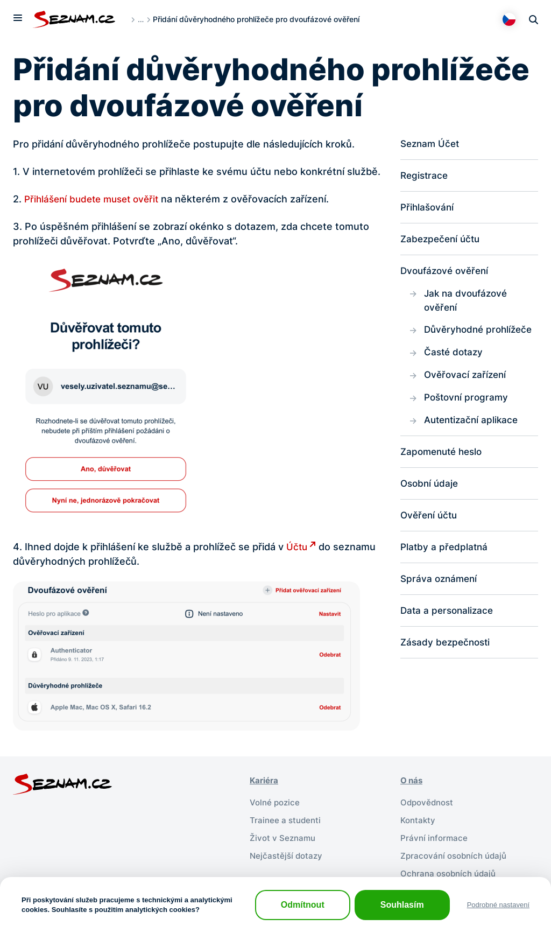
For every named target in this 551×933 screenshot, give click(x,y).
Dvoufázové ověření (447, 273)
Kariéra (265, 780)
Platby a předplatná (445, 556)
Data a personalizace (448, 620)
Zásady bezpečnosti (447, 652)
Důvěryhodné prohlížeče (481, 334)
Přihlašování (428, 208)
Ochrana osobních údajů (450, 870)
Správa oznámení (440, 588)
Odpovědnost (428, 801)
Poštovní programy (468, 403)
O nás (412, 780)
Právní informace (435, 836)
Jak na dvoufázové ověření (468, 304)
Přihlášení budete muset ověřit (95, 199)
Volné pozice (276, 801)
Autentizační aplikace (473, 426)
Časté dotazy (455, 357)
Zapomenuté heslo (444, 459)
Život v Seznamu (284, 836)
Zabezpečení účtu (442, 241)
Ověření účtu (430, 523)
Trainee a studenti (286, 818)
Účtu (297, 546)
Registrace (425, 176)
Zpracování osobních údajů (456, 853)
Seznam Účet (431, 144)
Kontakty (418, 818)
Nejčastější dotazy (288, 853)
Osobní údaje (430, 491)
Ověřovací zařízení (467, 380)
